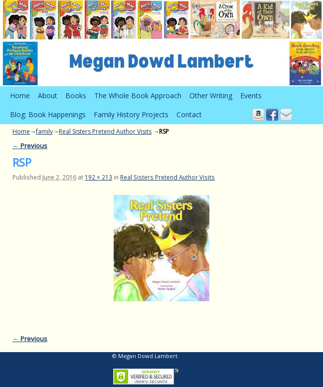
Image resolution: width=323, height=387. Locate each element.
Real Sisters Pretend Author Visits (105, 131)
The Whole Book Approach (137, 95)
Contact (189, 114)
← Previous (29, 145)
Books (75, 95)
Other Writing (210, 95)
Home (20, 95)
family (44, 131)
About (47, 95)
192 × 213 (98, 177)
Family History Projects (131, 114)
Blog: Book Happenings (48, 114)
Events (251, 95)
